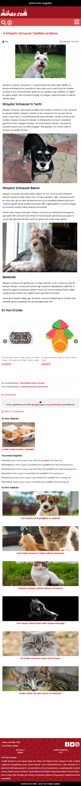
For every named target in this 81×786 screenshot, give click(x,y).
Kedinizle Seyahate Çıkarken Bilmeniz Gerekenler (40, 588)
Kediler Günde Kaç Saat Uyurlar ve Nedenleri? (40, 693)
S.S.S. (60, 752)
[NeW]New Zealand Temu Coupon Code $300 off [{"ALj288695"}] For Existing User (35, 482)
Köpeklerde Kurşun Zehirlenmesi (34, 386)
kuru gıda (69, 283)
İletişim (20, 752)
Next (76, 341)
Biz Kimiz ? (20, 750)
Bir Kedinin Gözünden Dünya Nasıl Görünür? (40, 658)
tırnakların (10, 207)
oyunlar (6, 219)
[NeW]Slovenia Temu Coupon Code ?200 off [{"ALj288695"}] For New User (32, 460)
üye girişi (36, 404)
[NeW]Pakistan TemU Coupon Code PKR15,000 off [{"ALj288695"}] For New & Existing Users (39, 469)
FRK (6, 41)
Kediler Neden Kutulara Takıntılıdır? (18, 449)
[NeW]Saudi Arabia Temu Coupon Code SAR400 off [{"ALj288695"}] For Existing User (36, 477)
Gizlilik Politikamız (61, 750)
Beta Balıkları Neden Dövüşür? (32, 383)
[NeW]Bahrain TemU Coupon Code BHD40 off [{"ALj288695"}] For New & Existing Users (37, 465)
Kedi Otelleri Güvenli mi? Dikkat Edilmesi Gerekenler (40, 553)
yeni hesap (55, 404)
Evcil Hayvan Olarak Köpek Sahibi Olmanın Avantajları (40, 623)
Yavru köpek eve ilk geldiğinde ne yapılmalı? (40, 518)
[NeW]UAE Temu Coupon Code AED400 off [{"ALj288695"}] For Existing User (33, 473)
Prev (5, 341)
